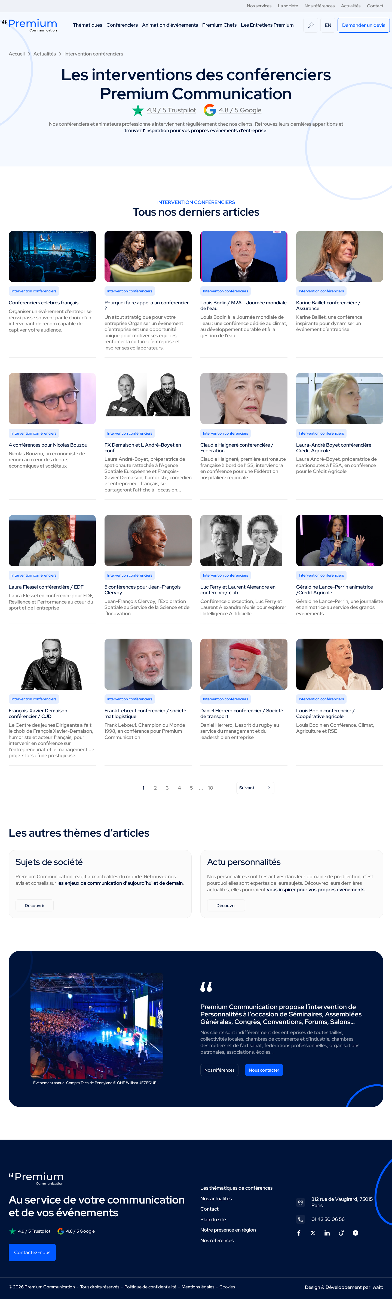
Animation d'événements (170, 25)
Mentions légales (198, 1287)
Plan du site (213, 1219)
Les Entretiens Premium (267, 25)
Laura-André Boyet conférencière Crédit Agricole (333, 448)
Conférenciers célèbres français (43, 302)
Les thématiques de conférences (236, 1188)
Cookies (227, 1287)
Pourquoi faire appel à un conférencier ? (147, 305)
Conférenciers (122, 25)
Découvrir (34, 905)
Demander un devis (363, 25)
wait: (378, 1287)
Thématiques (87, 25)
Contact (375, 6)
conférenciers (74, 124)
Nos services (259, 6)
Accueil (17, 54)
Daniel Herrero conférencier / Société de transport (241, 713)
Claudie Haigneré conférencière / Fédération (237, 448)
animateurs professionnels (125, 124)
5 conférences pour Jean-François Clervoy (142, 590)
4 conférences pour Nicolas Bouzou (48, 445)
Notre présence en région (228, 1230)
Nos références (320, 6)
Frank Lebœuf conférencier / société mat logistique (145, 713)
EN (328, 25)
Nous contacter (264, 1070)
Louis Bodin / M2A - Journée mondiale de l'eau (243, 305)
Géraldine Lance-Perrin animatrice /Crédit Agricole (334, 590)
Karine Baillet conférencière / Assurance (328, 305)
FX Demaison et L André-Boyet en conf (143, 448)
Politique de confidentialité (150, 1287)
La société (288, 6)
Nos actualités (216, 1198)
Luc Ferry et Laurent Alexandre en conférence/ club (237, 590)
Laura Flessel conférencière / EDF (46, 587)
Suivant (255, 788)
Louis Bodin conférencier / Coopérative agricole (325, 713)
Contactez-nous (32, 1252)
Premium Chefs (219, 25)
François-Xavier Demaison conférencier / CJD (38, 713)
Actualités (350, 6)
